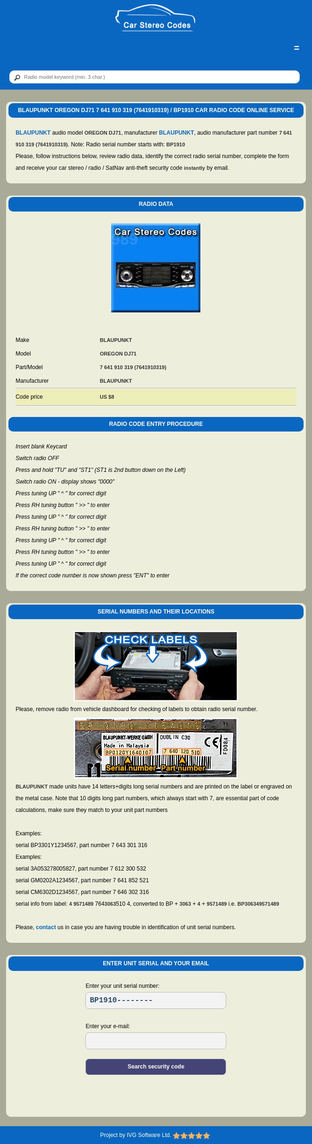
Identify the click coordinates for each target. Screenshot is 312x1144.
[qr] (154, 76)
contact (46, 927)
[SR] (155, 1000)
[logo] (155, 18)
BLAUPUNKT (33, 132)
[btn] (15, 77)
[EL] (155, 1040)
